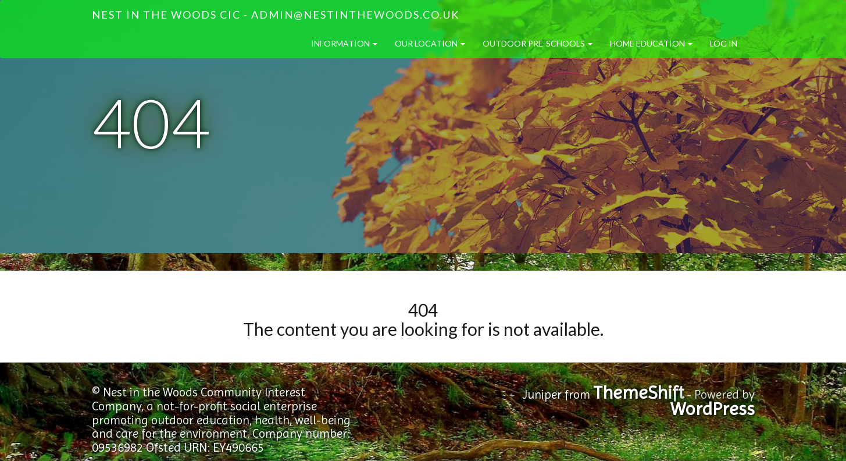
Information (344, 43)
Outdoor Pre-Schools (537, 43)
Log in (723, 43)
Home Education (651, 43)
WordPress (712, 409)
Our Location (430, 43)
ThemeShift (638, 392)
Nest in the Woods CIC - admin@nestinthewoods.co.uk (275, 14)
